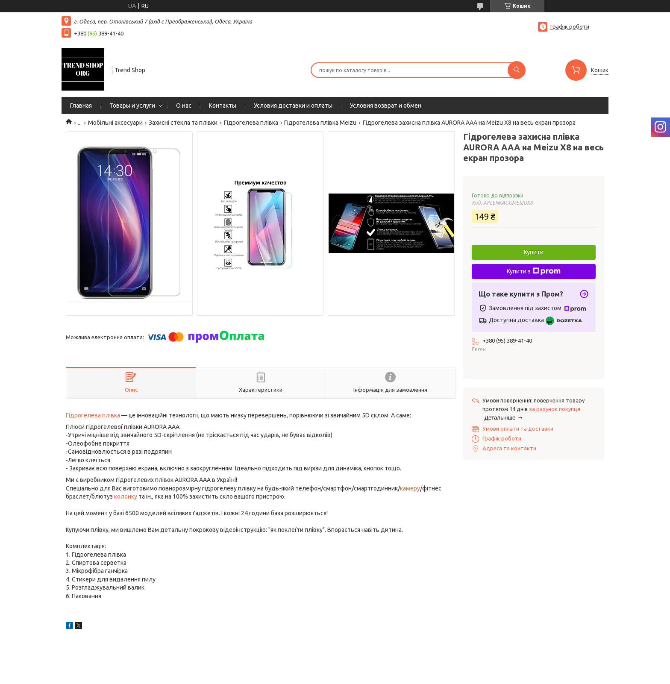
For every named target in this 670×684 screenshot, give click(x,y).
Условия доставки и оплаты (293, 106)
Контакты (222, 106)
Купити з (534, 271)
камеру (410, 488)
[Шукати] (517, 70)
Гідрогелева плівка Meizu (320, 122)
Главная (81, 106)
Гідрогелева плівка (251, 122)
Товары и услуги (132, 106)
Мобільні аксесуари (115, 122)
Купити (534, 252)
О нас (183, 106)
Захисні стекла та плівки (183, 122)
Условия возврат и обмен (385, 106)
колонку (125, 496)
